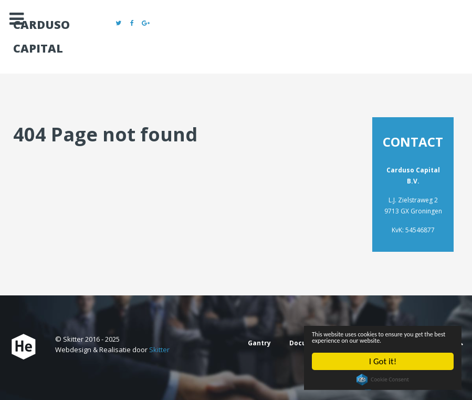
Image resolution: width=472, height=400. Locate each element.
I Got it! (382, 361)
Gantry (259, 343)
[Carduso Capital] (23, 347)
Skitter (159, 349)
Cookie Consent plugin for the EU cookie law (381, 381)
